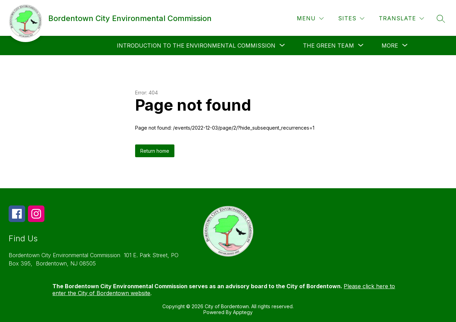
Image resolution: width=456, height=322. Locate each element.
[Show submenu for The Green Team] (328, 45)
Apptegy (243, 312)
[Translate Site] (401, 18)
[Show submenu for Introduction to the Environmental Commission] (196, 45)
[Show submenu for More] (390, 45)
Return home (154, 151)
